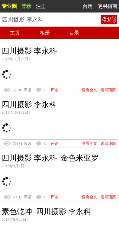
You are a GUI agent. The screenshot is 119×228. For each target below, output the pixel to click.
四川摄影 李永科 (29, 51)
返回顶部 (108, 90)
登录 (26, 6)
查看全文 (89, 90)
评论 (54, 90)
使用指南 (107, 6)
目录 (74, 32)
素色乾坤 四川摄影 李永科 (46, 211)
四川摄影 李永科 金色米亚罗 (50, 158)
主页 (15, 32)
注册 (41, 6)
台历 (88, 6)
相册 (45, 32)
